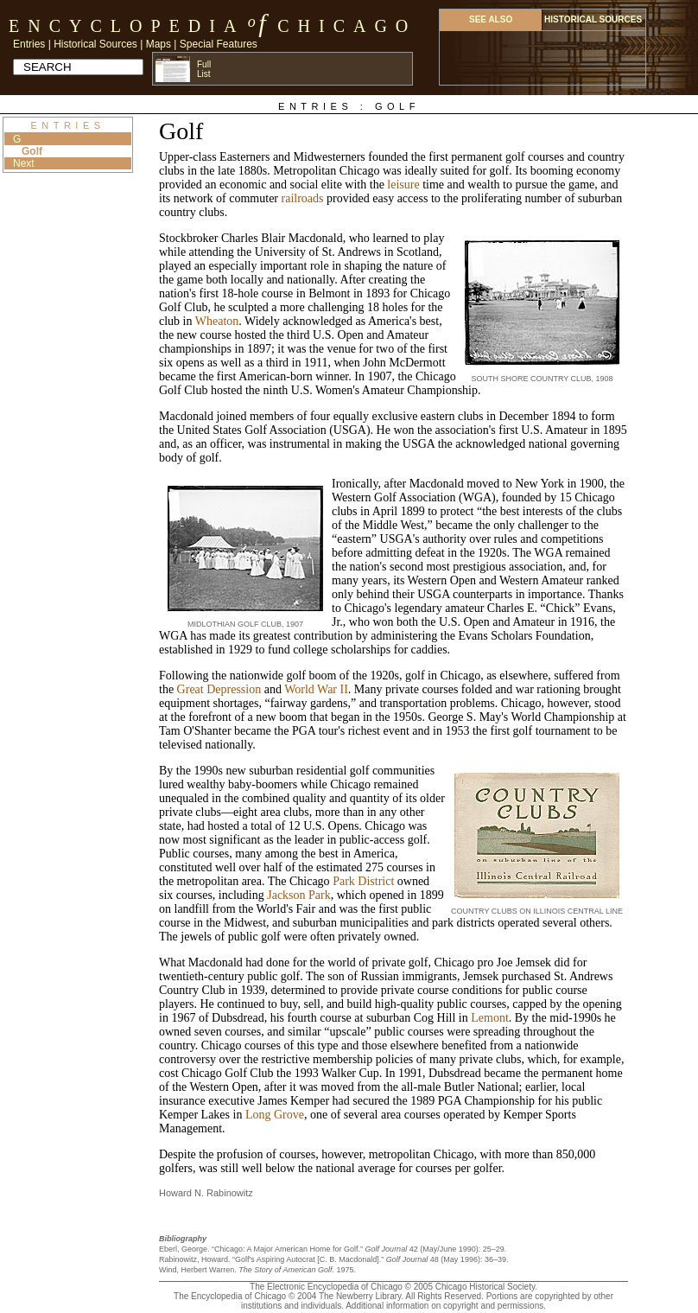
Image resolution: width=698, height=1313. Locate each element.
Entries (29, 44)
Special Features (218, 44)
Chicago (346, 25)
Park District (363, 881)
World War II (316, 689)
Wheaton (217, 321)
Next (24, 163)
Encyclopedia (126, 25)
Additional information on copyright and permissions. (446, 1305)
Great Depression (219, 689)
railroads (303, 198)
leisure (403, 184)
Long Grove (274, 1114)
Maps (158, 44)
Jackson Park (299, 895)
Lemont (490, 1017)
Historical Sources (95, 44)
